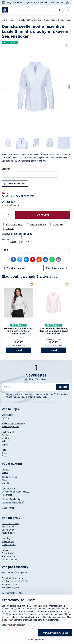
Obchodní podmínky (11, 499)
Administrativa (8, 556)
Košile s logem (8, 533)
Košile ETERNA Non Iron (13, 423)
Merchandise (8, 541)
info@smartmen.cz (17, 578)
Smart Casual (8, 526)
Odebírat (62, 387)
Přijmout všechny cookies (55, 633)
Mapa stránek (8, 508)
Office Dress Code (10, 523)
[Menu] (68, 10)
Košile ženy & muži (10, 426)
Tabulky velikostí (9, 477)
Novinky (5, 418)
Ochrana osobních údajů (13, 502)
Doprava (6, 469)
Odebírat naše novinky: (36, 379)
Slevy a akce (7, 415)
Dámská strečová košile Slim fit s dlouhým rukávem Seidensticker (18, 331)
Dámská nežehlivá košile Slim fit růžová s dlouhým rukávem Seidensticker (53, 331)
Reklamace (7, 495)
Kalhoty (5, 441)
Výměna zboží (8, 488)
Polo (4, 450)
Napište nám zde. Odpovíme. (15, 573)
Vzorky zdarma (8, 544)
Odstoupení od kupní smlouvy (15, 492)
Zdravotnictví (8, 553)
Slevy (4, 480)
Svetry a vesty (8, 432)
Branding (6, 538)
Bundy (5, 444)
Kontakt (5, 483)
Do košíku (43, 214)
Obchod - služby (9, 559)
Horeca (5, 550)
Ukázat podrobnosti (37, 639)
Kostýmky (6, 438)
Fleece (5, 456)
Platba (5, 472)
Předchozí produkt (14, 268)
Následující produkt (57, 268)
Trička (4, 453)
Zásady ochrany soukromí (14, 625)
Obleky (5, 435)
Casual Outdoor (9, 530)
